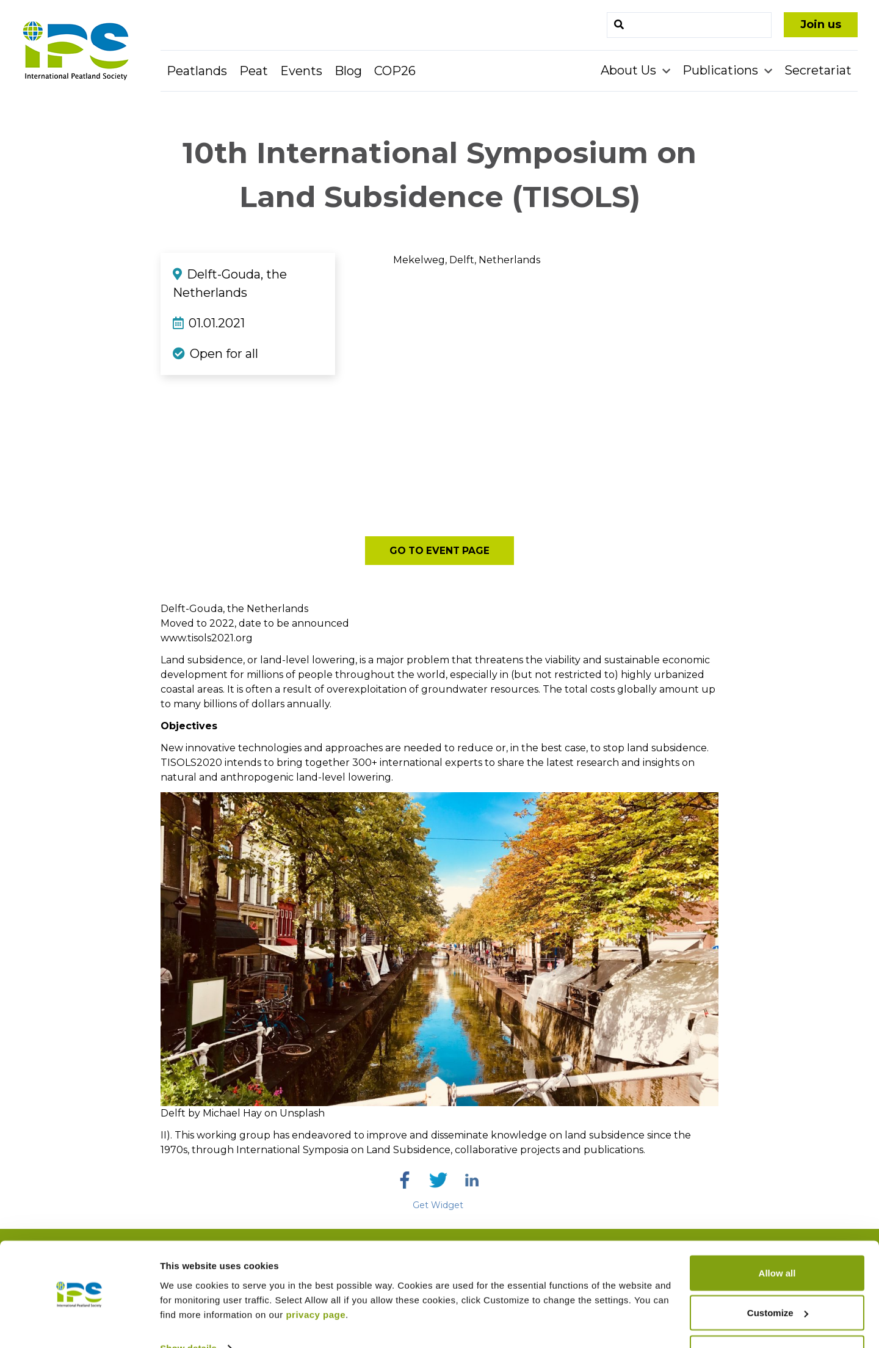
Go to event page (439, 550)
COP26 (395, 71)
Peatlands (197, 71)
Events (301, 71)
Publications (721, 70)
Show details (188, 1310)
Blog (348, 71)
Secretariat (818, 70)
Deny (777, 1315)
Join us (820, 24)
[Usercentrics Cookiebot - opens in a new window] (79, 1324)
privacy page (315, 1277)
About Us (630, 70)
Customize (777, 1275)
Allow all (777, 1235)
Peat (253, 71)
